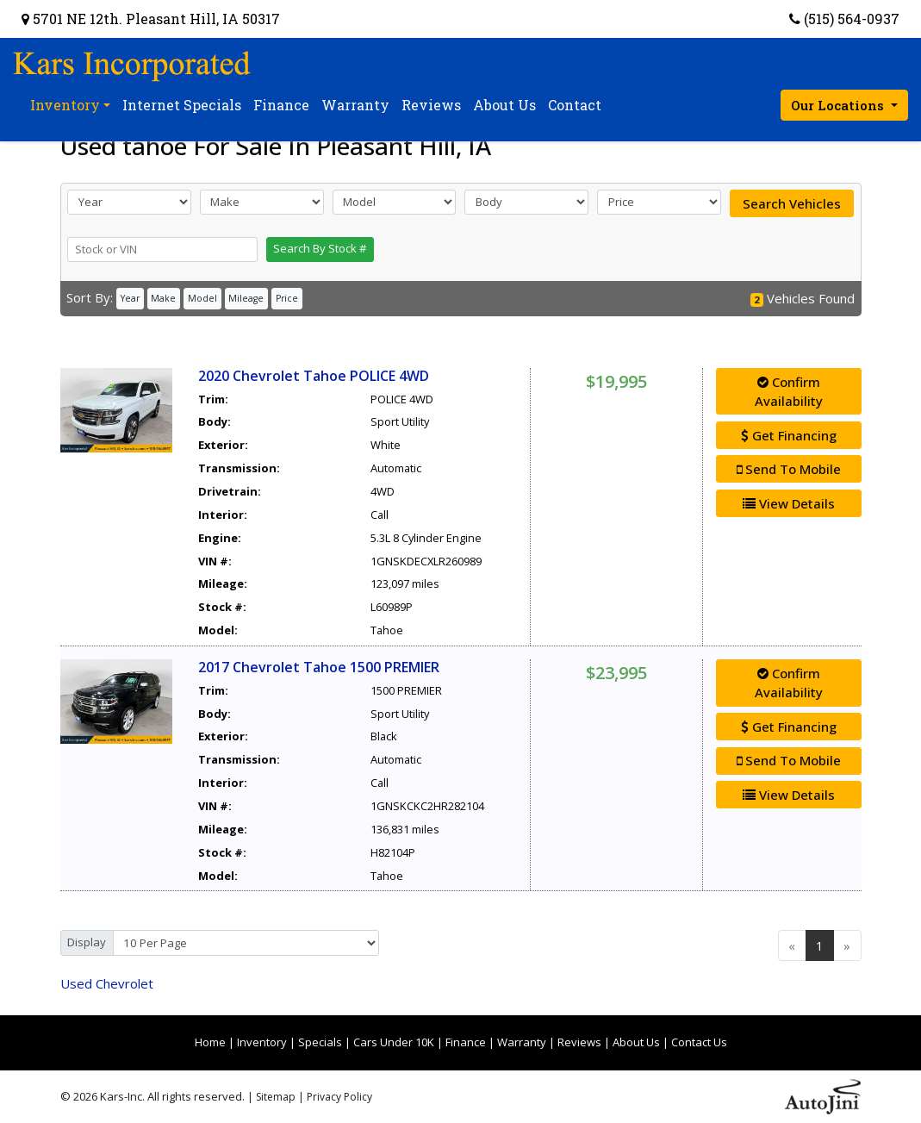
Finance (465, 1042)
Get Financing (789, 435)
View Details (789, 503)
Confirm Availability (789, 391)
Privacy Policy (339, 1096)
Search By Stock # (319, 248)
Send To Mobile (789, 468)
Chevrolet (106, 983)
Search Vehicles (792, 203)
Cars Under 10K (393, 1042)
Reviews (579, 1042)
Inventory (262, 1042)
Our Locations (839, 105)
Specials (320, 1042)
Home (210, 1042)
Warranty (521, 1042)
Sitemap (276, 1096)
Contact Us (699, 1042)
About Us (636, 1042)
